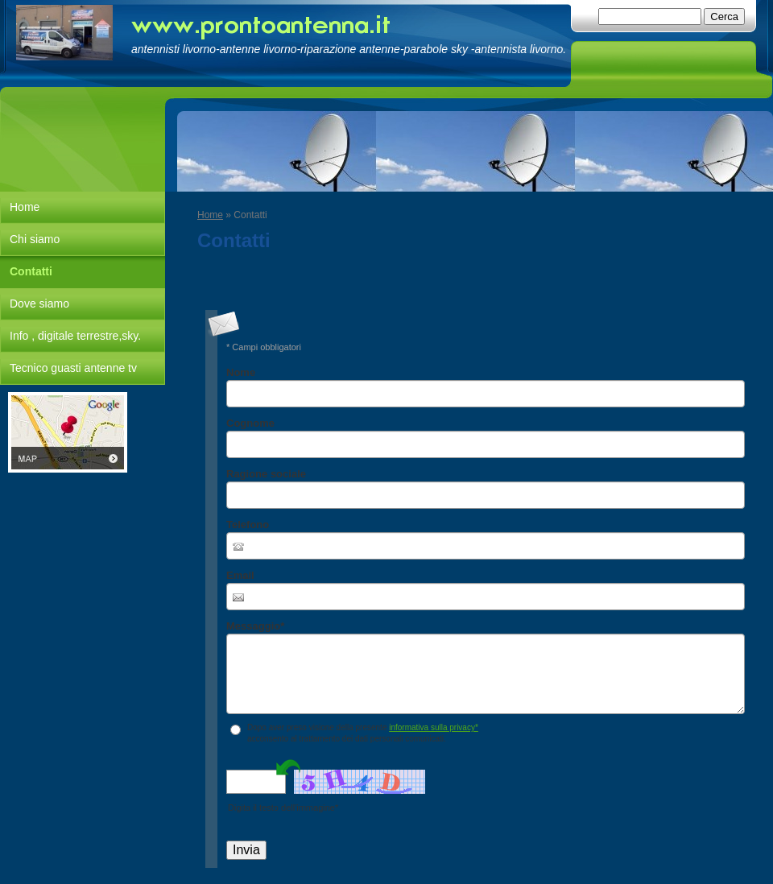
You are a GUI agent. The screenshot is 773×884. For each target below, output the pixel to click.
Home (210, 215)
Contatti (31, 271)
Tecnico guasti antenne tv (73, 367)
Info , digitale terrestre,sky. (75, 335)
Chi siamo (35, 239)
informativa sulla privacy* (433, 727)
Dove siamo (39, 303)
